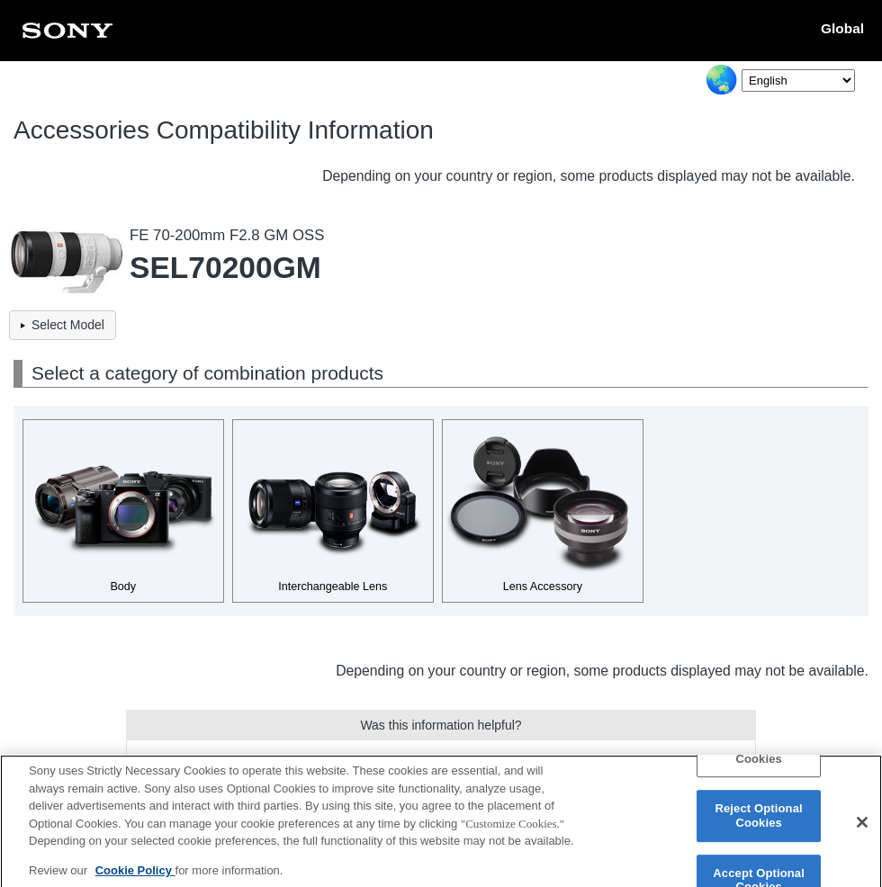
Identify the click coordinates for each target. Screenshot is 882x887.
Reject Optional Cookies (758, 823)
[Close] (862, 829)
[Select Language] (798, 80)
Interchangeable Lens (332, 586)
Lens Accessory (542, 586)
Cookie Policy (135, 876)
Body (123, 586)
